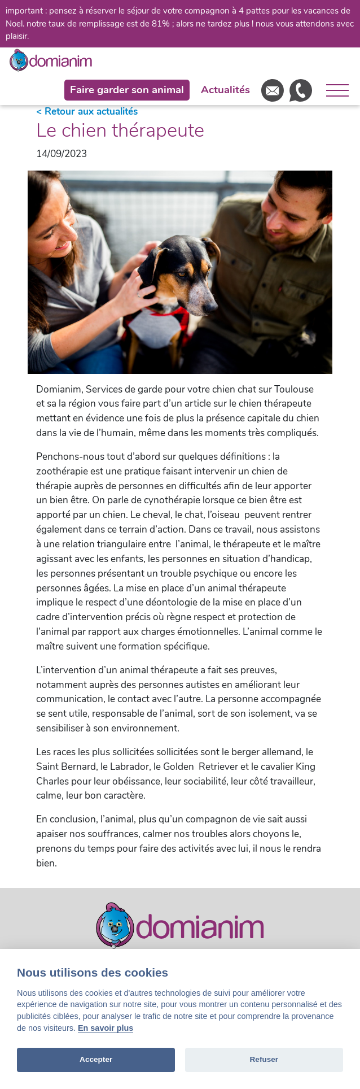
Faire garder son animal (127, 89)
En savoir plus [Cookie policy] (105, 1028)
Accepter (96, 1059)
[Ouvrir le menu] (333, 90)
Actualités (225, 89)
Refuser (264, 1059)
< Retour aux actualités (87, 111)
